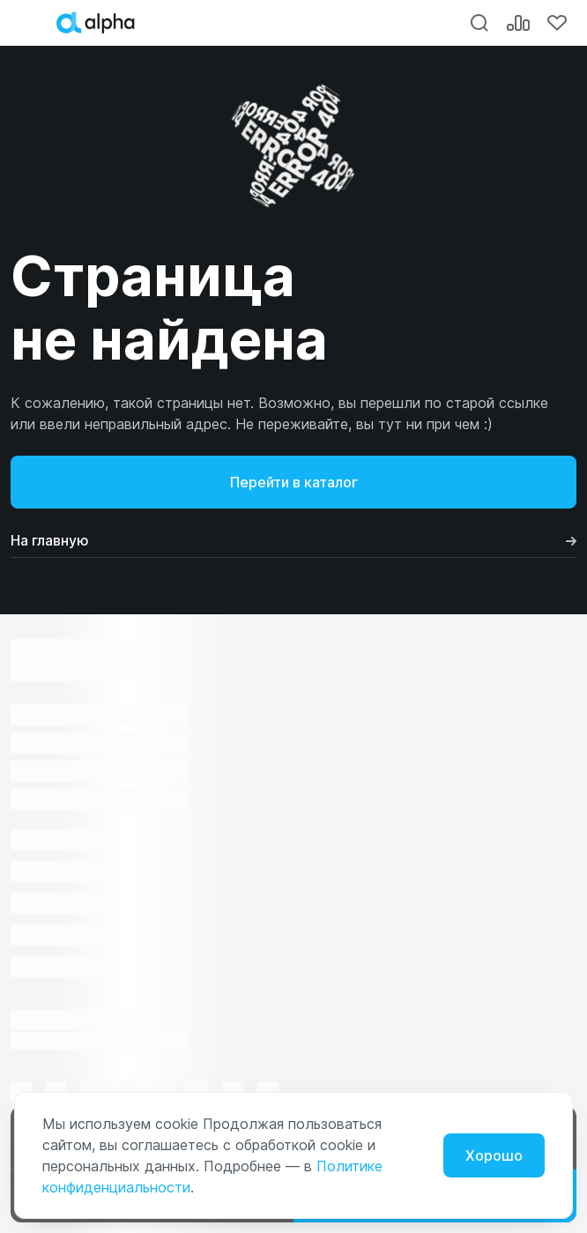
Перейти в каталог (294, 482)
